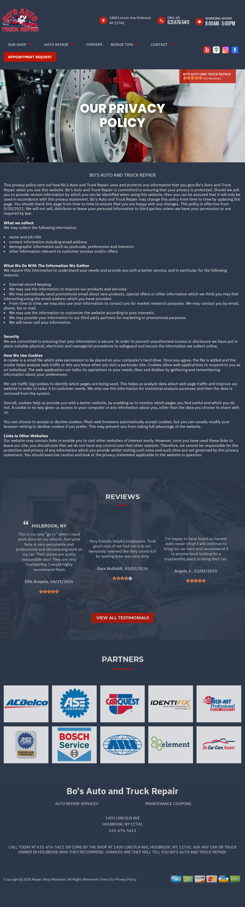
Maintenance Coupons (168, 821)
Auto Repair (56, 44)
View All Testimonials (122, 636)
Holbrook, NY (49, 544)
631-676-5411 (178, 22)
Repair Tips (122, 44)
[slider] (193, 78)
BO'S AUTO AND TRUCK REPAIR (122, 175)
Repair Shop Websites (48, 897)
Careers (94, 44)
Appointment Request (30, 57)
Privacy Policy (125, 897)
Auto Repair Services (76, 821)
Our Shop (17, 44)
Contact (159, 44)
